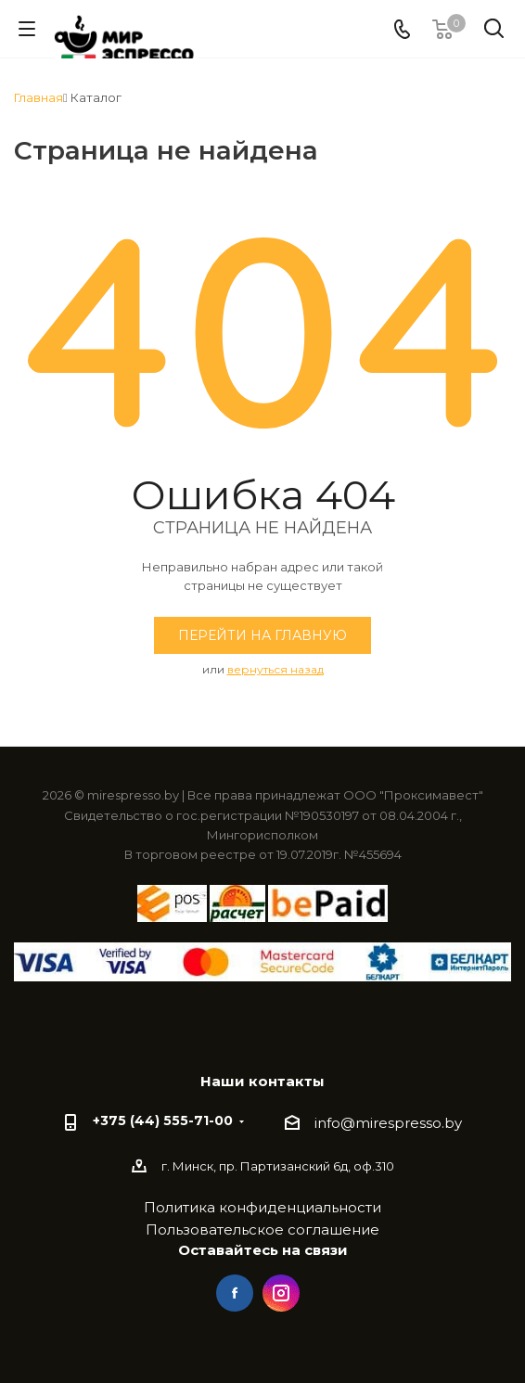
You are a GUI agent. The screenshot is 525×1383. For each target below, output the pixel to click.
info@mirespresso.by (388, 1123)
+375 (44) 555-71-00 (163, 1120)
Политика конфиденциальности (262, 1207)
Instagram (281, 1293)
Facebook (234, 1293)
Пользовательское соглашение (262, 1229)
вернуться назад (275, 669)
